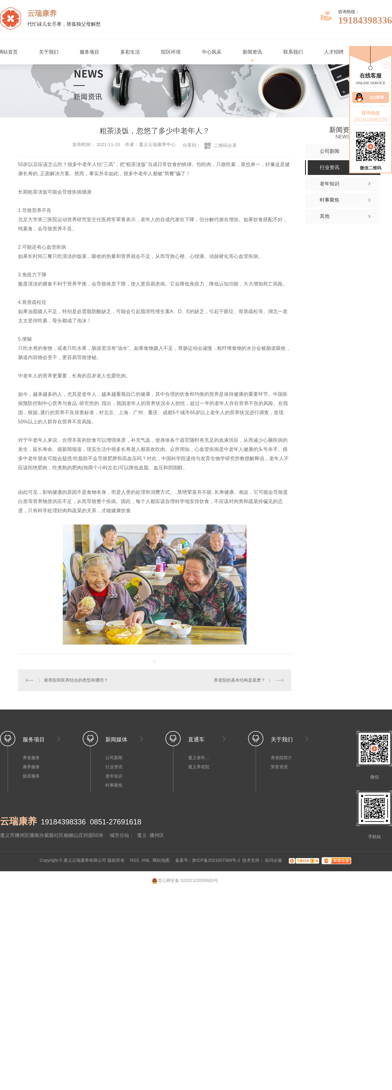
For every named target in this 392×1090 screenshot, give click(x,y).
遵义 (142, 835)
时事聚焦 (114, 785)
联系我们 (293, 52)
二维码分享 (225, 145)
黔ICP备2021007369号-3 (216, 860)
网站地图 (161, 860)
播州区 (156, 835)
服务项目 (89, 52)
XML (145, 860)
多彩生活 (130, 52)
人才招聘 (334, 52)
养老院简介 (281, 757)
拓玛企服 (274, 860)
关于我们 (48, 52)
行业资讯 (114, 766)
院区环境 (171, 52)
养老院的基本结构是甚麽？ (240, 680)
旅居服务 (31, 776)
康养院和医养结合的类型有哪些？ (76, 680)
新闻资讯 (252, 52)
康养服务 (31, 766)
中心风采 (211, 52)
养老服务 (31, 757)
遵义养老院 (198, 766)
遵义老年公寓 (200, 757)
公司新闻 (114, 757)
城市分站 (119, 835)
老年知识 (114, 776)
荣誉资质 (279, 766)
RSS (134, 860)
